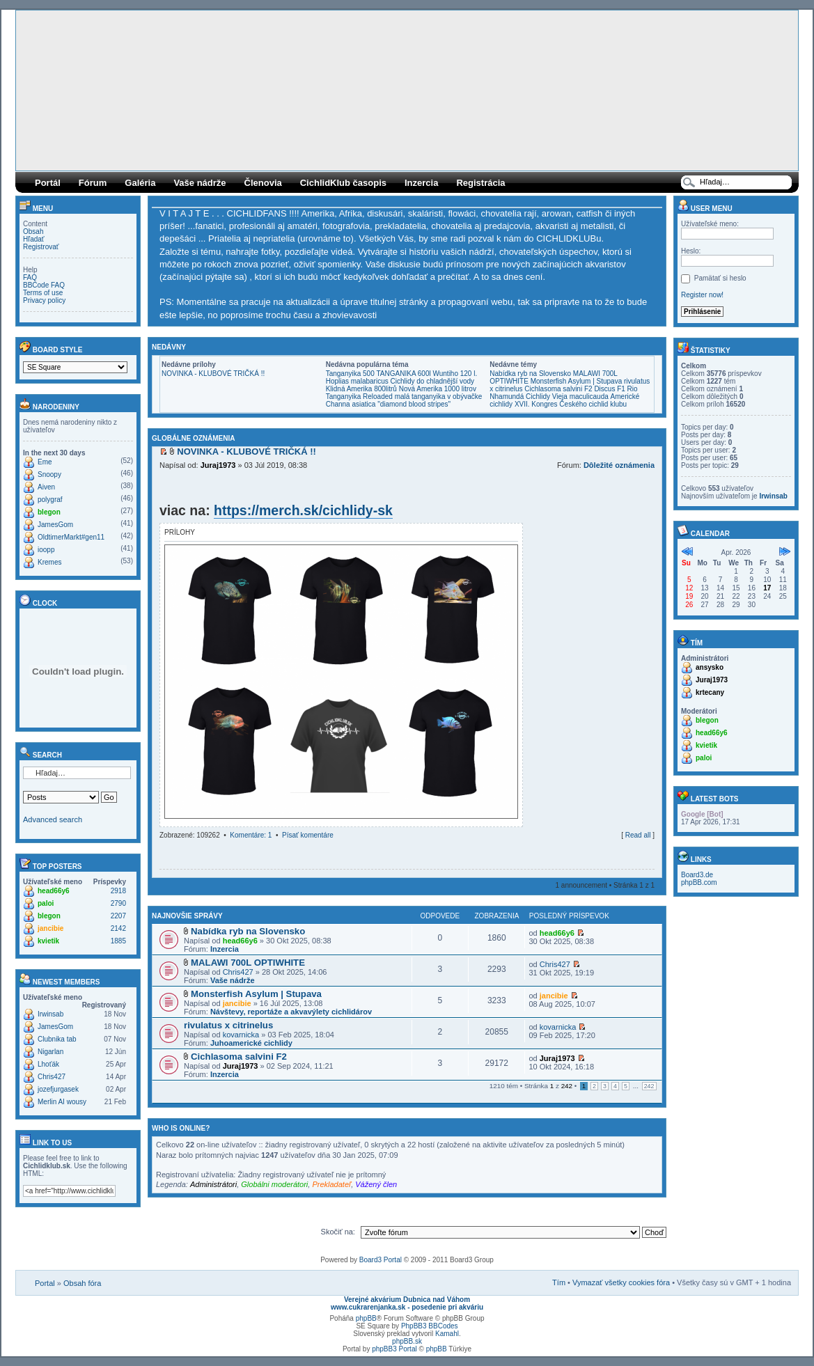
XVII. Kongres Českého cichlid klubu (571, 404)
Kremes (49, 562)
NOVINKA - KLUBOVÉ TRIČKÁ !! (213, 373)
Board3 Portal (380, 1260)
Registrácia (480, 183)
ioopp (46, 550)
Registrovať (41, 247)
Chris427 (51, 1077)
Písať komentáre (308, 835)
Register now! (702, 295)
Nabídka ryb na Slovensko (530, 373)
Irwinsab (50, 1014)
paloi (46, 903)
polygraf (50, 499)
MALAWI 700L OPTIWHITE (248, 962)
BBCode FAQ (44, 285)
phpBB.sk (407, 1341)
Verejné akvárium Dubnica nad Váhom (407, 1299)
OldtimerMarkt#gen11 (71, 537)
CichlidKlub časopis (343, 183)
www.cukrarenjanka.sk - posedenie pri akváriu (407, 1307)
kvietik (48, 941)
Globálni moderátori (274, 1184)
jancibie (50, 928)
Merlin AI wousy (62, 1102)
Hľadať (34, 239)
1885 (118, 941)
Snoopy (49, 474)
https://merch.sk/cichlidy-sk (303, 510)
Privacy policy (44, 300)
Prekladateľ (331, 1184)
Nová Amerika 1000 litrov (437, 389)
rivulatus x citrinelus (228, 1025)
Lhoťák (48, 1064)
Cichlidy (538, 396)
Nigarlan (50, 1051)
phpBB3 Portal (394, 1349)
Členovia (263, 183)
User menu (705, 208)
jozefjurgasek (58, 1089)
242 (649, 1086)
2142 (118, 928)
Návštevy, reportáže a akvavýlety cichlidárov (291, 1011)
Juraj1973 (218, 465)
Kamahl (447, 1333)
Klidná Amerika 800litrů (361, 389)
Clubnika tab (57, 1039)
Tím (558, 1282)
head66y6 (54, 891)
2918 (118, 891)
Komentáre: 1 (251, 835)
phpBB (366, 1318)
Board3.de (697, 875)
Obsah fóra (82, 1283)
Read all (638, 835)
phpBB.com (699, 882)
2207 (118, 916)
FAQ (30, 277)
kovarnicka (241, 1034)
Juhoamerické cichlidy (251, 1043)
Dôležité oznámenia (619, 465)
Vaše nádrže (199, 183)
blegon (49, 512)
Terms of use (43, 293)
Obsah (33, 231)
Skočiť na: (338, 1231)
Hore (651, 848)
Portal (45, 1283)
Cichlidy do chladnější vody (432, 381)
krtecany (710, 692)
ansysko (709, 667)
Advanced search (52, 819)
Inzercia (421, 183)
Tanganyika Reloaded (359, 396)
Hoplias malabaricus (357, 381)
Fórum (93, 183)
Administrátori (213, 1184)
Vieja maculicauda (580, 396)
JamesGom (55, 524)
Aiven (46, 487)
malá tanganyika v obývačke (439, 396)
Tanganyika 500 (350, 373)
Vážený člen (376, 1184)
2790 (118, 903)
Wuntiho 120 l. (454, 373)
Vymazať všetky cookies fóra (621, 1282)
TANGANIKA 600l (404, 373)
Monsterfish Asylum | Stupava (577, 381)
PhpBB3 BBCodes (429, 1326)
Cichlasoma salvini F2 (558, 389)
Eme (45, 462)
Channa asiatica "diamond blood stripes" (388, 404)
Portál (48, 183)
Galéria (140, 183)
